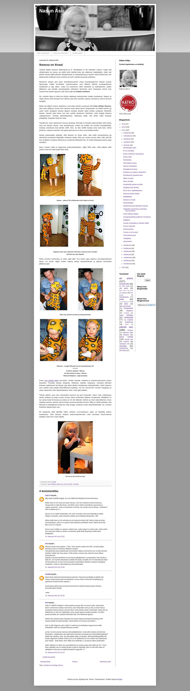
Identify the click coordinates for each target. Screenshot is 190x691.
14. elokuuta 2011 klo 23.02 (54, 536)
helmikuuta (128, 260)
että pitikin (123, 288)
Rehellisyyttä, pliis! (129, 148)
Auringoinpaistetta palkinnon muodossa (137, 217)
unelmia (126, 341)
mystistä (126, 313)
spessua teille (128, 332)
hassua (124, 293)
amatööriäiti (124, 284)
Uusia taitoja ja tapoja (130, 214)
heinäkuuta (128, 245)
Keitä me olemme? (61, 53)
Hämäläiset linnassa (130, 169)
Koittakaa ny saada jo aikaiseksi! (134, 172)
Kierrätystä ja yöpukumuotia (133, 175)
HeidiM (47, 574)
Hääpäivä (126, 220)
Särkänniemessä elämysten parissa (135, 206)
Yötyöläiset (127, 238)
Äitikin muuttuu (128, 178)
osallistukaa (129, 322)
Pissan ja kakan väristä (131, 194)
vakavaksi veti (124, 344)
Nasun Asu (51, 10)
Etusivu (75, 662)
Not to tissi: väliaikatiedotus (132, 190)
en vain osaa (124, 286)
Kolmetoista (127, 160)
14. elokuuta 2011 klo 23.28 (54, 596)
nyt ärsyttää (128, 320)
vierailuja (76, 484)
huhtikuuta (127, 254)
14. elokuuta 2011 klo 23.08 (54, 567)
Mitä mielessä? (43, 53)
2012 (124, 127)
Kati (46, 544)
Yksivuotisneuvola (129, 235)
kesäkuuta (127, 248)
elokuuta (127, 145)
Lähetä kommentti (49, 657)
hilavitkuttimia (124, 297)
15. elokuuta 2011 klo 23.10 (54, 652)
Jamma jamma (128, 229)
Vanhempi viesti (105, 662)
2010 (124, 267)
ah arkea (126, 278)
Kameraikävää (128, 203)
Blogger (119, 679)
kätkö (126, 304)
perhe (127, 324)
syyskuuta (127, 142)
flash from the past (126, 290)
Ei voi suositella (128, 151)
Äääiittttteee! (127, 197)
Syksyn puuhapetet (130, 166)
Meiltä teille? (78, 53)
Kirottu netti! (127, 157)
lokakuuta (127, 139)
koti (132, 302)
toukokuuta (128, 251)
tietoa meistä (68, 484)
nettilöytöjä (128, 317)
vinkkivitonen (123, 348)
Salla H (47, 495)
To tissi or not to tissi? (130, 232)
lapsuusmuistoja (125, 306)
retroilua (130, 330)
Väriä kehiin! (127, 241)
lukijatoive (129, 311)
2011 (124, 130)
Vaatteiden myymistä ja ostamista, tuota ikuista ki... (135, 210)
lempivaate (128, 308)
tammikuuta (128, 264)
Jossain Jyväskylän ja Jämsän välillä (136, 223)
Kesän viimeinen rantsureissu (133, 154)
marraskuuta (128, 136)
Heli (46, 603)
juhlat (121, 299)
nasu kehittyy (52, 484)
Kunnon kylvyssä (129, 226)
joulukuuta (127, 133)
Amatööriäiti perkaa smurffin (133, 184)
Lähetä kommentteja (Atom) (53, 665)
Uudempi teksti (45, 662)
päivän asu (60, 484)
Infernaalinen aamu (130, 163)
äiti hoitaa (122, 350)
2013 (124, 124)
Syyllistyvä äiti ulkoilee (131, 187)
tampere (126, 335)
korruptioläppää (123, 301)
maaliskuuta (128, 257)
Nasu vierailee (128, 181)
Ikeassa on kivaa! (129, 200)
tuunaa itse (129, 339)
